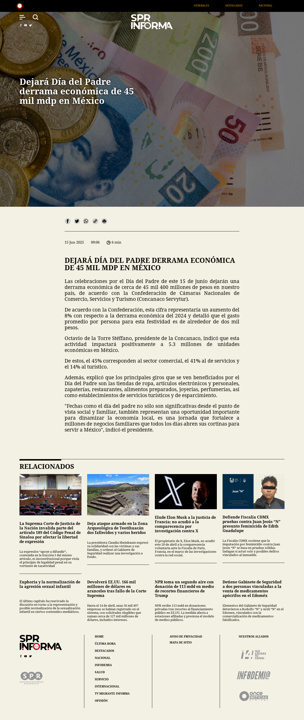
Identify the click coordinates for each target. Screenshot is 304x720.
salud (100, 672)
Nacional (274, 5)
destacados (104, 651)
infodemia (103, 665)
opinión (101, 701)
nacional (102, 658)
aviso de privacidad (186, 636)
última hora (105, 644)
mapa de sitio (181, 642)
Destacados (242, 5)
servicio (102, 679)
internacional (107, 686)
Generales (210, 5)
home (99, 636)
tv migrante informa (112, 693)
